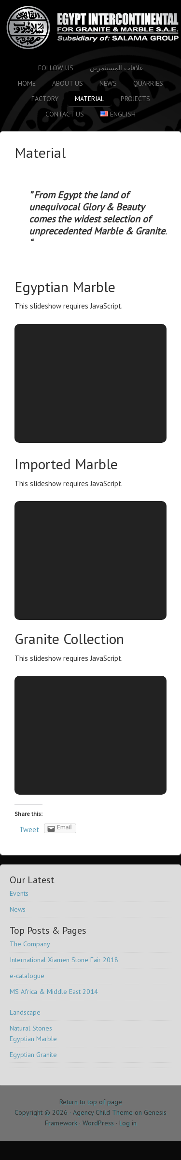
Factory (44, 98)
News (108, 83)
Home (27, 83)
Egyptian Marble (64, 286)
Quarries (148, 83)
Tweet (29, 829)
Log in (128, 1123)
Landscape (25, 1012)
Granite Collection (69, 638)
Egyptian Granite (33, 1054)
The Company (30, 944)
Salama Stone (84, 27)
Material (89, 98)
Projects (135, 98)
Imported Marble (66, 463)
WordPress (98, 1123)
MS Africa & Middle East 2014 (54, 991)
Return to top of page (90, 1101)
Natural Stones (31, 1028)
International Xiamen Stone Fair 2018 (64, 959)
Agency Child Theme (103, 1112)
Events (19, 893)
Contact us (64, 114)
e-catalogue (27, 975)
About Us (67, 83)
